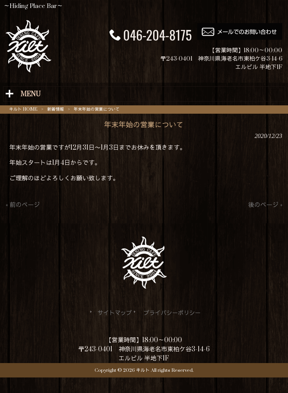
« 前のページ (23, 205)
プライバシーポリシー (172, 313)
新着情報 (55, 109)
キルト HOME (23, 109)
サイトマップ (115, 313)
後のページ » (265, 205)
